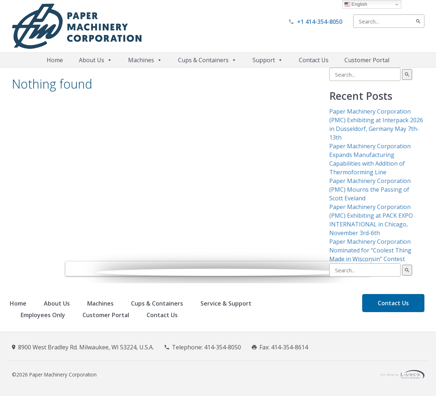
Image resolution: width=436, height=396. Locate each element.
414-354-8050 (222, 347)
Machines (145, 60)
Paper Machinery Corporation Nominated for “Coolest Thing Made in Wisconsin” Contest (370, 250)
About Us (95, 60)
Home (55, 60)
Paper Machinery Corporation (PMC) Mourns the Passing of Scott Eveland (370, 189)
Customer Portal (366, 60)
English (355, 4)
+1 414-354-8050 (319, 22)
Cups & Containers (207, 60)
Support (268, 60)
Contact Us (314, 60)
